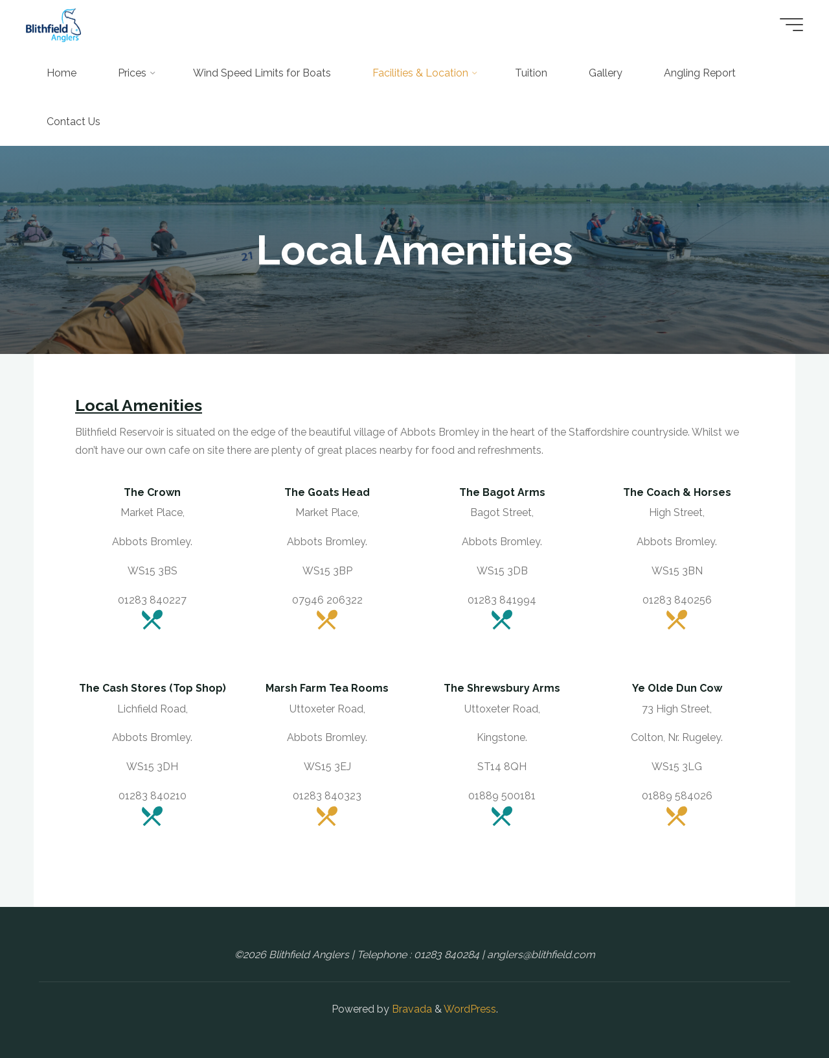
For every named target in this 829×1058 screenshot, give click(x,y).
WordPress (470, 1009)
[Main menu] (791, 24)
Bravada (410, 1009)
